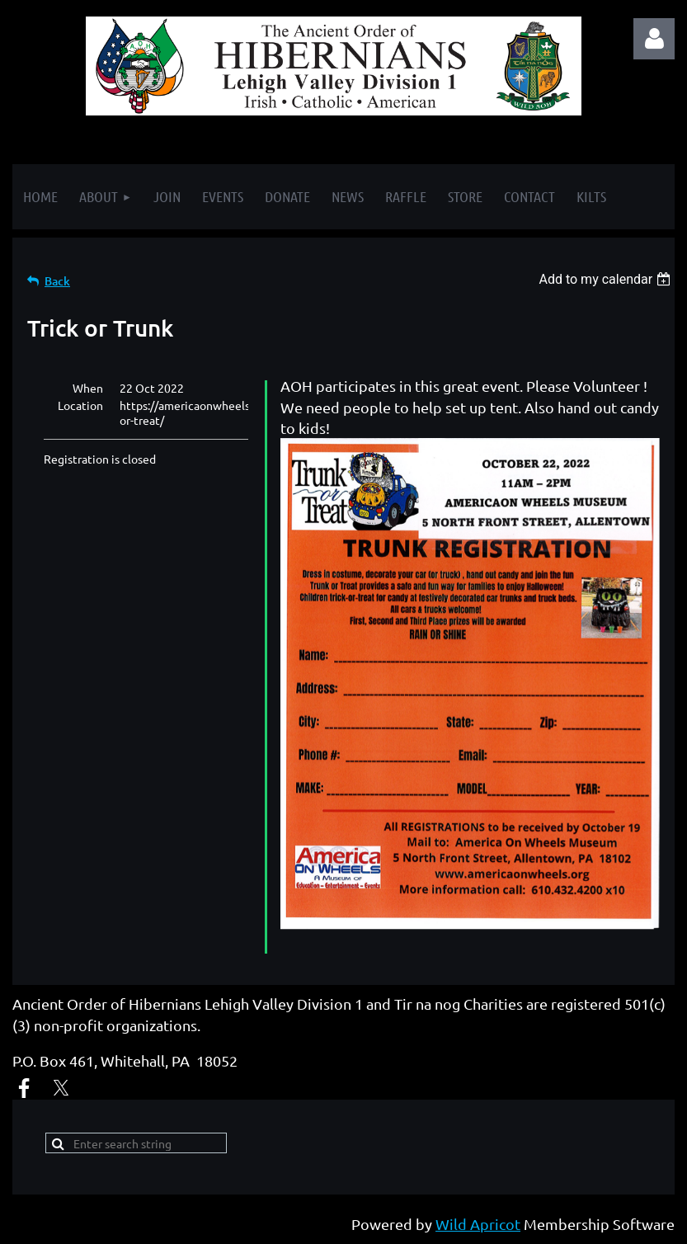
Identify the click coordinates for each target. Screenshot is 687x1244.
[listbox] (607, 279)
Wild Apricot (477, 1223)
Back (57, 281)
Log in (654, 38)
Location (80, 405)
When (88, 387)
